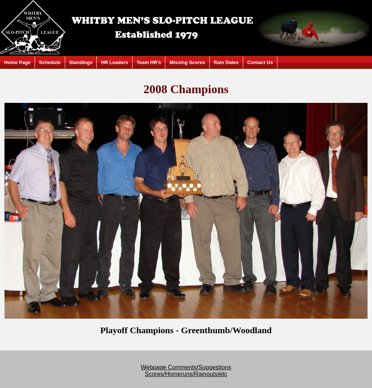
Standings (81, 62)
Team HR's (149, 62)
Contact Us (260, 62)
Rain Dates (226, 62)
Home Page (17, 62)
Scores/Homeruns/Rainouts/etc (186, 374)
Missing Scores (187, 62)
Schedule (50, 62)
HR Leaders (114, 62)
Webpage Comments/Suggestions (186, 367)
